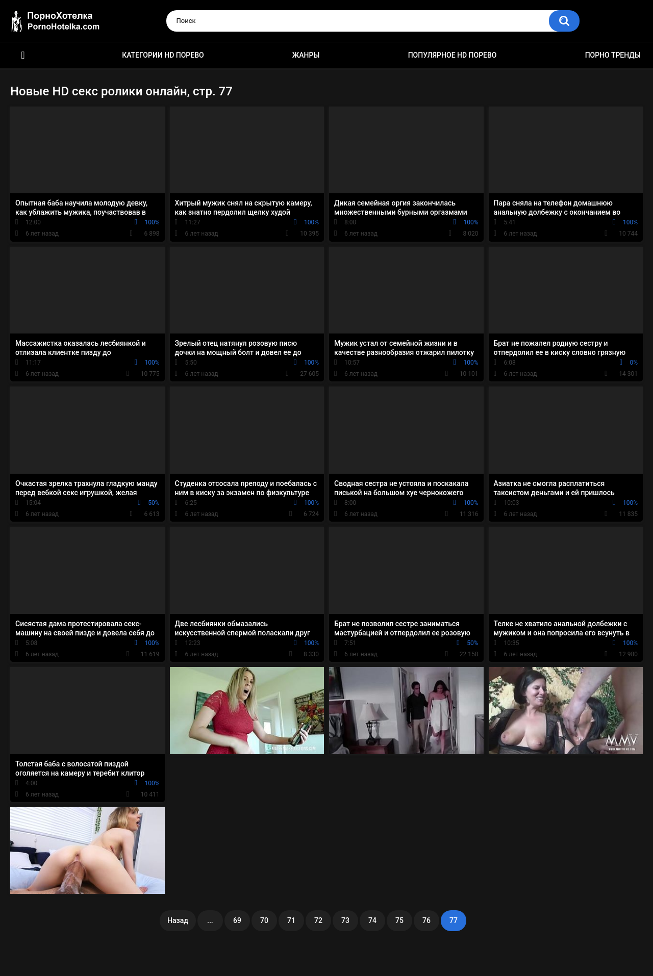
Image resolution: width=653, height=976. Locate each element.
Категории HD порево (163, 55)
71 (291, 920)
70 (264, 920)
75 (399, 920)
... (210, 920)
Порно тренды (613, 55)
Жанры (306, 55)
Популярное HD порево (452, 55)
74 (372, 920)
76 (426, 920)
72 (318, 920)
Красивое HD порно (23, 55)
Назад (177, 920)
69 (237, 920)
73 (345, 920)
